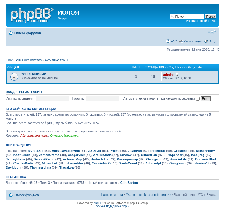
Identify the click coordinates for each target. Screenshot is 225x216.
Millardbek (50, 163)
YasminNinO (101, 163)
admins (169, 74)
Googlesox (177, 163)
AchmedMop (72, 159)
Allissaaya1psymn (66, 150)
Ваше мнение (33, 74)
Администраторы (34, 135)
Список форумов (27, 33)
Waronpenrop (127, 159)
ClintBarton (129, 182)
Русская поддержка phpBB (112, 206)
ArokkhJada (102, 155)
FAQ (174, 41)
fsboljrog (198, 155)
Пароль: (78, 98)
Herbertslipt (100, 159)
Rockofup (157, 150)
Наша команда (112, 194)
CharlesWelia (23, 163)
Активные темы (56, 60)
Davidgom (13, 167)
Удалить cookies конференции (148, 194)
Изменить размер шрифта (212, 32)
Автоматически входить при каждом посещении (161, 98)
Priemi (115, 150)
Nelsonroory (205, 150)
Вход (212, 41)
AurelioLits (178, 159)
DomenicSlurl (205, 159)
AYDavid (94, 150)
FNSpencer (174, 155)
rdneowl (126, 155)
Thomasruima (40, 167)
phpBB (97, 203)
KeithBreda (22, 155)
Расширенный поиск (201, 21)
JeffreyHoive (15, 159)
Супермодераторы (64, 135)
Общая (13, 67)
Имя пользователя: (20, 98)
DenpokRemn (44, 159)
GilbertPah (149, 155)
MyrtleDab (35, 150)
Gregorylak (76, 155)
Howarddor (74, 163)
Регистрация (193, 41)
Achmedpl (153, 163)
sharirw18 (202, 163)
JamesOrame (49, 155)
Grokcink (180, 150)
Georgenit (153, 159)
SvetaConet (128, 163)
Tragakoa (66, 167)
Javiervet (135, 150)
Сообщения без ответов (24, 60)
